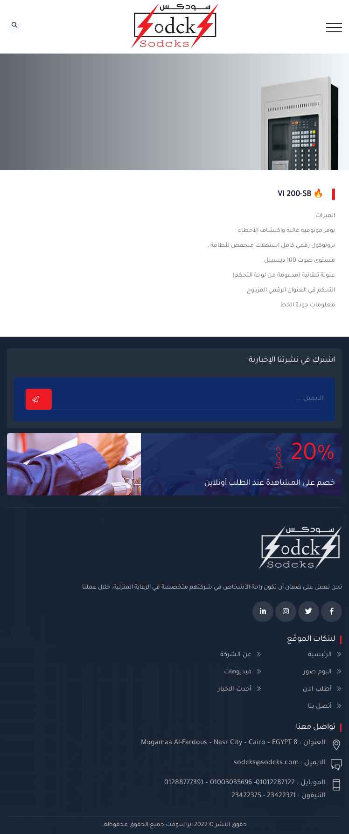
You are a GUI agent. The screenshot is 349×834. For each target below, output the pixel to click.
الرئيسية (320, 654)
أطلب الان (317, 689)
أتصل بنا (320, 706)
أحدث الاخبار (234, 689)
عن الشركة (235, 654)
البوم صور (317, 672)
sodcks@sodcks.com (266, 763)
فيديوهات (237, 672)
